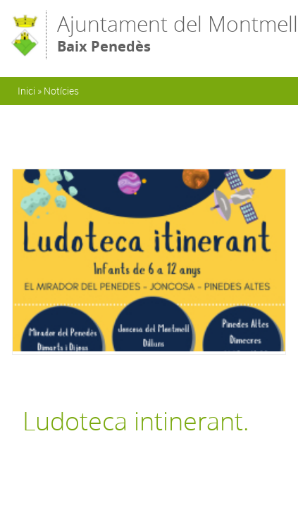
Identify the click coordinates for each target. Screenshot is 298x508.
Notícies (61, 90)
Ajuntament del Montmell (177, 34)
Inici (26, 90)
